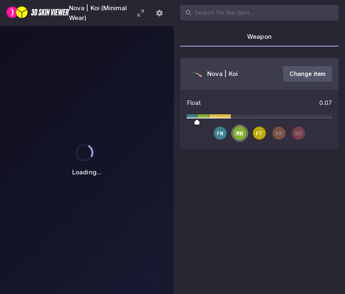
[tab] (259, 39)
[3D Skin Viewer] (38, 13)
